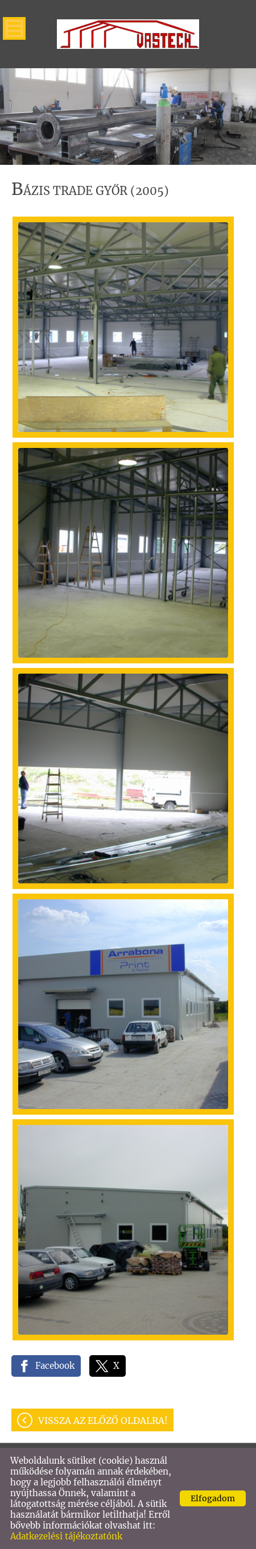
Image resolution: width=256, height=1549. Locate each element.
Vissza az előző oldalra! (103, 1420)
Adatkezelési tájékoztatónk (66, 1536)
